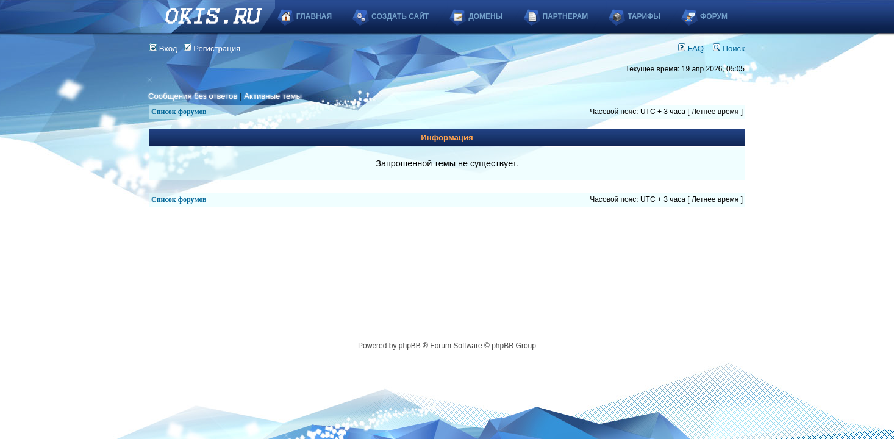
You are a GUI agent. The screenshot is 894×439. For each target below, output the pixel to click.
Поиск (729, 48)
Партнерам (565, 16)
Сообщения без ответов (192, 96)
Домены (485, 16)
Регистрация (212, 48)
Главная (314, 16)
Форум (714, 16)
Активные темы (273, 96)
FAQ (691, 48)
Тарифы (644, 16)
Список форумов (179, 111)
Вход (163, 48)
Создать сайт (400, 16)
